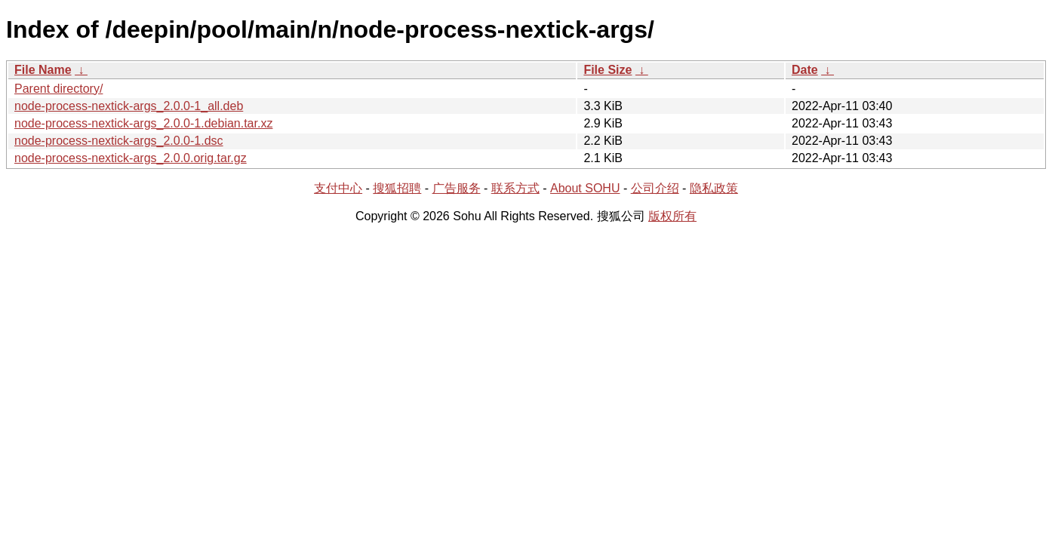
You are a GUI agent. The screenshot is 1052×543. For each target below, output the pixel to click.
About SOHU (585, 188)
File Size (607, 69)
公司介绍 (655, 188)
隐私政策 (714, 188)
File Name (43, 69)
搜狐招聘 (397, 188)
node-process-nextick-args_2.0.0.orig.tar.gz (130, 158)
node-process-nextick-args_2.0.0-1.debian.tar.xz (143, 123)
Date (805, 69)
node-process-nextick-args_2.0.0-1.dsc (118, 140)
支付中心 (338, 188)
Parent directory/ (58, 88)
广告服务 (456, 188)
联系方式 (515, 188)
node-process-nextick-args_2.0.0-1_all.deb (128, 106)
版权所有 (672, 216)
